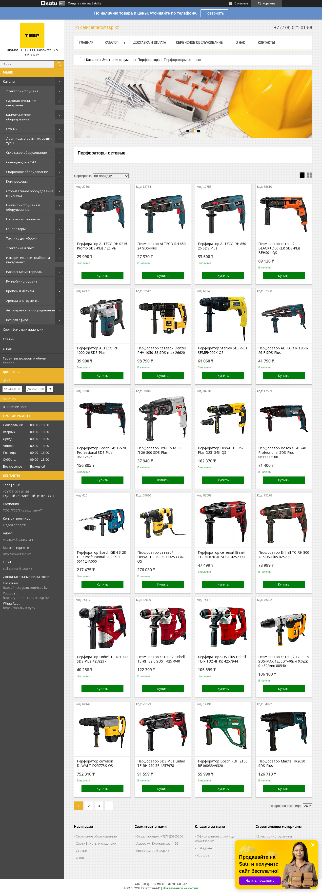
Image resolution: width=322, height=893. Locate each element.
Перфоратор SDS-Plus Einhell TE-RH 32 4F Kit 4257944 (222, 659)
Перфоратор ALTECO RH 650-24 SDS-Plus (162, 246)
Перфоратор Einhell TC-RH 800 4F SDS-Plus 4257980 (283, 554)
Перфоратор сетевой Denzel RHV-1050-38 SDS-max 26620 (161, 350)
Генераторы (16, 229)
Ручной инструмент (21, 281)
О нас (7, 348)
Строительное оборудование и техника (29, 193)
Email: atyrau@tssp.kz (152, 850)
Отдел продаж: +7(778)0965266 (159, 836)
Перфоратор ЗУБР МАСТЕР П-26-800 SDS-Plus (160, 450)
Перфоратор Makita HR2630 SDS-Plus (281, 763)
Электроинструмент (22, 91)
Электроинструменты (274, 836)
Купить (102, 275)
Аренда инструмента (23, 300)
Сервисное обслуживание (199, 42)
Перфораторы (149, 60)
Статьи (8, 339)
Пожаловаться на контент (180, 888)
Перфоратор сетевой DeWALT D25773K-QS (95, 763)
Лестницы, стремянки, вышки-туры (30, 140)
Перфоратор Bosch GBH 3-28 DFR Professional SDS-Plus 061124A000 (101, 557)
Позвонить (214, 13)
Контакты (266, 42)
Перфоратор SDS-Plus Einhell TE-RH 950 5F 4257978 (161, 763)
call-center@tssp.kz (17, 568)
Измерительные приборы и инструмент (28, 259)
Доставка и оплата (149, 42)
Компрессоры (17, 181)
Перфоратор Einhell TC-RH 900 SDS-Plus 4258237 (102, 659)
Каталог (9, 81)
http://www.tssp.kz (17, 554)
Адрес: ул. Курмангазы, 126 (157, 843)
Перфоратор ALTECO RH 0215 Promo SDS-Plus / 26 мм (102, 246)
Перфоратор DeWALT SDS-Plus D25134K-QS (220, 450)
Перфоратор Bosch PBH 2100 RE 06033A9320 (222, 763)
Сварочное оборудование (27, 172)
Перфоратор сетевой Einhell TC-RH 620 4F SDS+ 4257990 (221, 554)
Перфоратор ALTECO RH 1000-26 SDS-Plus (97, 350)
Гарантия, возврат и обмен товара (24, 360)
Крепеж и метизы (20, 291)
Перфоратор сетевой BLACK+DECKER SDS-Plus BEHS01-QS (279, 248)
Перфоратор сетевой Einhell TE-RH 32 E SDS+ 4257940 (161, 659)
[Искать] (59, 64)
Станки (12, 129)
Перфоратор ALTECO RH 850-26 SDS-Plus (222, 246)
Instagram (204, 848)
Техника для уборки (22, 238)
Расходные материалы (24, 271)
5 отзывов (241, 3)
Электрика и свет (20, 248)
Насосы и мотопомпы (23, 219)
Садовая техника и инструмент (21, 102)
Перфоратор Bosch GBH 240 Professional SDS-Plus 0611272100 (282, 452)
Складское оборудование (26, 152)
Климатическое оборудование (18, 117)
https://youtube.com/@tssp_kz (26, 597)
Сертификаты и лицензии (23, 329)
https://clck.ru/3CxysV (19, 608)
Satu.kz (182, 884)
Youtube (203, 855)
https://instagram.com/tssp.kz (25, 587)
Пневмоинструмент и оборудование (23, 207)
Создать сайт (77, 3)
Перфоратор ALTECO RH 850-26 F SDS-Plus (283, 350)
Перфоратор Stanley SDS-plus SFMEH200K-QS (222, 350)
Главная (86, 42)
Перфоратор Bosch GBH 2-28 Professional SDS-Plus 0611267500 (101, 452)
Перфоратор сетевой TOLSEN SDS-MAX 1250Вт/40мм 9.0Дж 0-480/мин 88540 (283, 661)
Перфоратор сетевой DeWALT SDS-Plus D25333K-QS (160, 557)
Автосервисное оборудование (30, 310)
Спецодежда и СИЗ (21, 162)
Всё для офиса (17, 320)
